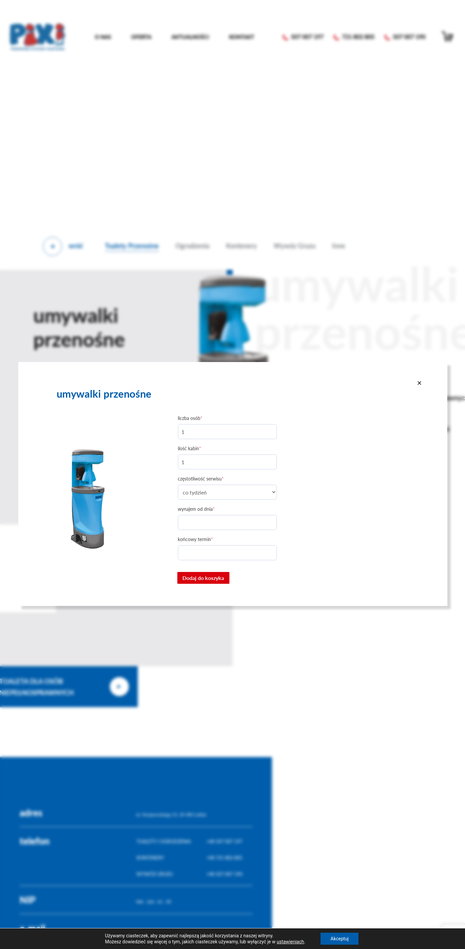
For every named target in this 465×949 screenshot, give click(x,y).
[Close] (419, 383)
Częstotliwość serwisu (201, 478)
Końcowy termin (195, 539)
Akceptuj (340, 938)
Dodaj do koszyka (203, 578)
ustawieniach (290, 941)
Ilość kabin (189, 448)
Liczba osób (190, 418)
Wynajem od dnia (196, 509)
